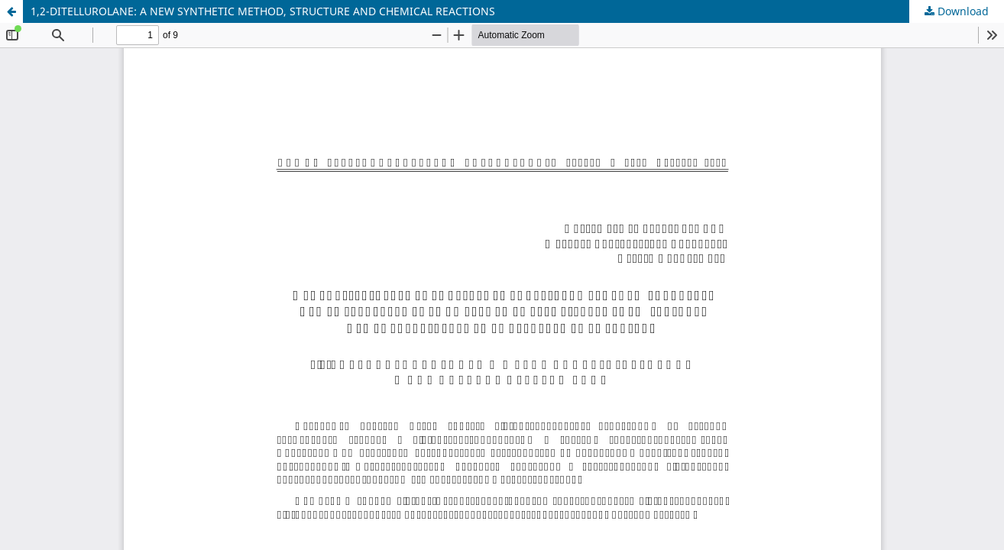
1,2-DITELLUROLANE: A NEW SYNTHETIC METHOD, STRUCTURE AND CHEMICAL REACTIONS (263, 11)
